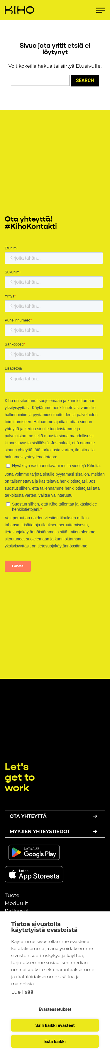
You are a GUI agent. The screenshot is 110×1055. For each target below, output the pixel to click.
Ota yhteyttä (55, 816)
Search (85, 80)
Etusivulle (88, 66)
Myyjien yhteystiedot (55, 831)
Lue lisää (22, 992)
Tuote (12, 895)
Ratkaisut (17, 911)
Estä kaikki (55, 1041)
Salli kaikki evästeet (55, 1025)
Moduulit (16, 903)
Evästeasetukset (55, 1009)
